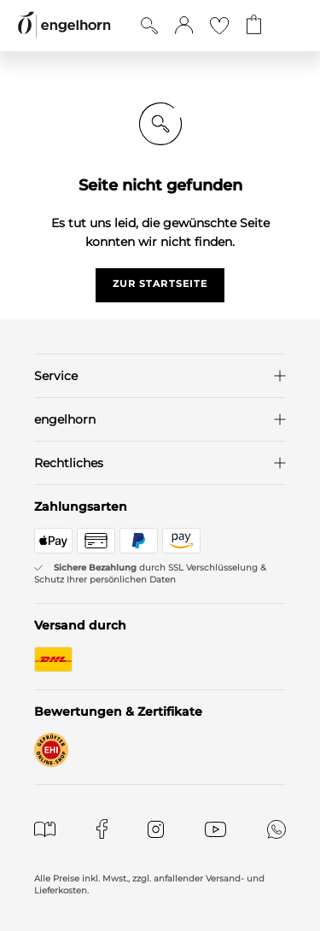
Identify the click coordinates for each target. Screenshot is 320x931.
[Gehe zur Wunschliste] (219, 26)
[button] (183, 26)
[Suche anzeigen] (149, 26)
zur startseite (160, 284)
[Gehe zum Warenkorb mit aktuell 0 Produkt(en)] (254, 26)
